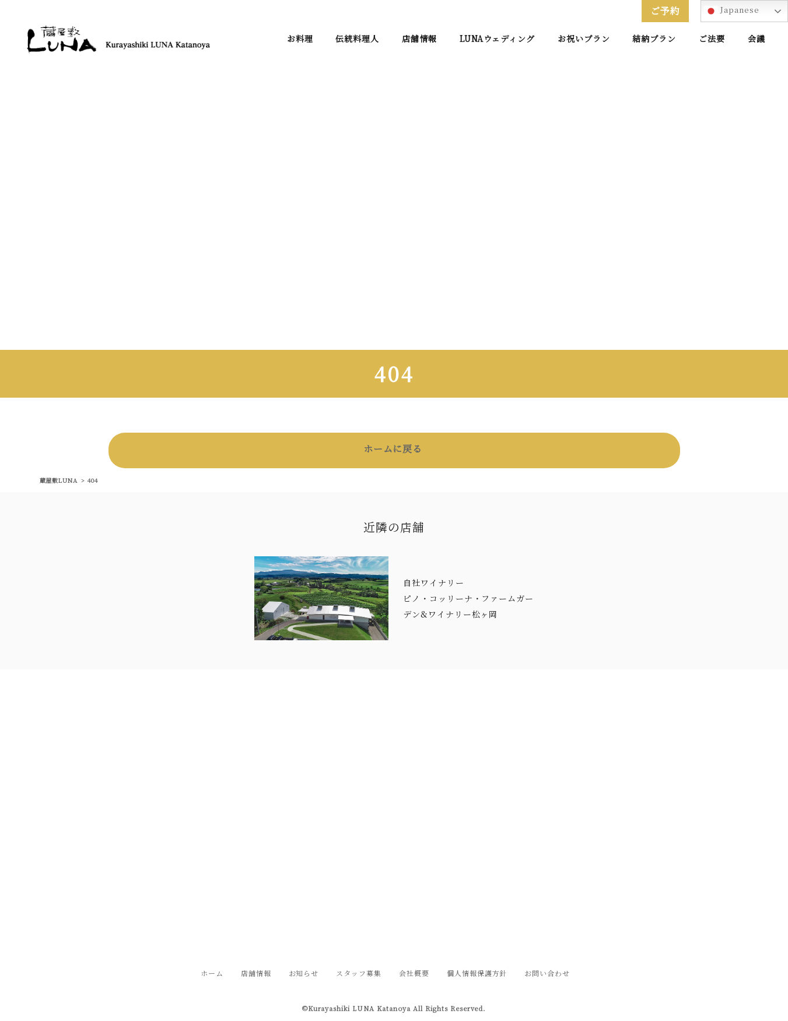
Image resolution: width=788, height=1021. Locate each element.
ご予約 (665, 10)
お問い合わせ (547, 973)
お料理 (300, 38)
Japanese (731, 11)
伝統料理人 (357, 38)
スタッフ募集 (358, 973)
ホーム (212, 973)
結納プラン (654, 38)
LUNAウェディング (497, 38)
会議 (756, 38)
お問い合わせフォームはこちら (394, 879)
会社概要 (414, 973)
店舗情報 (419, 38)
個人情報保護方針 (477, 973)
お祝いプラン (584, 38)
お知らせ (304, 973)
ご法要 (712, 38)
